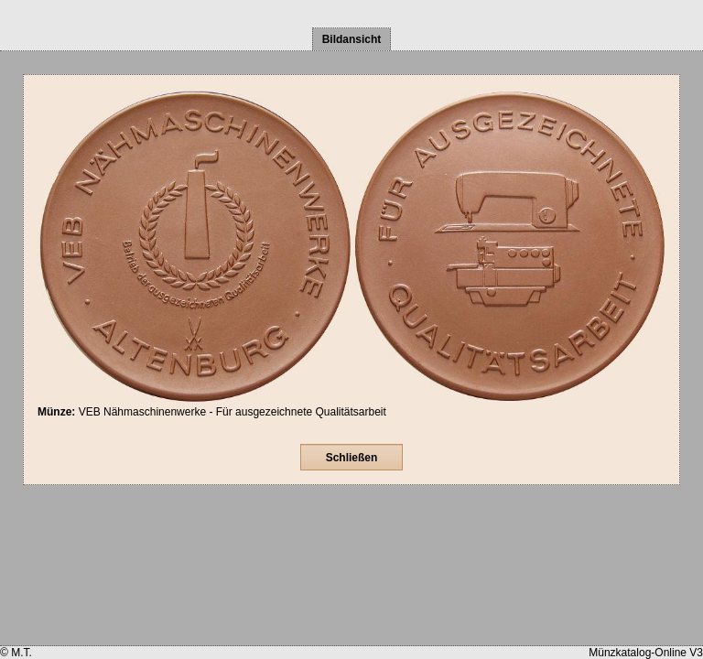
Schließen (352, 457)
